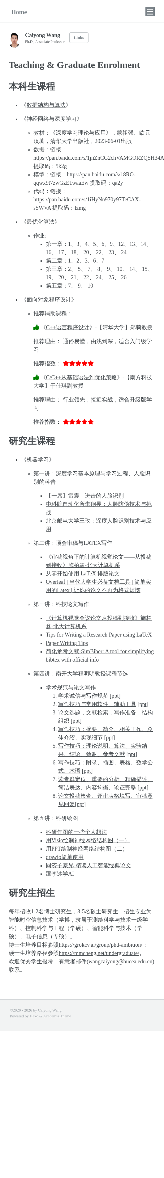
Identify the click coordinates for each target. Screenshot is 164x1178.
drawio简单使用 (65, 857)
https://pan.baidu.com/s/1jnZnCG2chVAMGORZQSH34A (98, 158)
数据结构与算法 (46, 105)
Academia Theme (57, 1016)
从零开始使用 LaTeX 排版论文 (83, 573)
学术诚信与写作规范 (83, 696)
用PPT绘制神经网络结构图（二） (87, 849)
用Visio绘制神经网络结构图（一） (88, 840)
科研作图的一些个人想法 (76, 832)
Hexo (34, 1016)
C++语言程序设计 (67, 327)
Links (79, 37)
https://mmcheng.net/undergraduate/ (99, 953)
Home (19, 12)
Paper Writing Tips (67, 643)
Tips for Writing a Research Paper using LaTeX (99, 635)
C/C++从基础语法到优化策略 (81, 377)
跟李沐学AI (60, 874)
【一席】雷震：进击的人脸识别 (85, 496)
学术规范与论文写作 (71, 687)
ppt (115, 696)
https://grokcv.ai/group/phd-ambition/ (100, 945)
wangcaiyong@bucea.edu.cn (120, 961)
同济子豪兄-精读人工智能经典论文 (88, 865)
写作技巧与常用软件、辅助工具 (97, 704)
